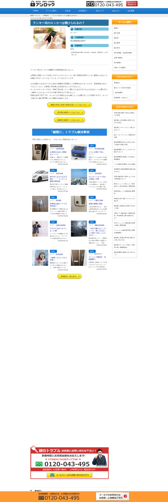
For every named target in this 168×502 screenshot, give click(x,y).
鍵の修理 (117, 43)
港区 (103, 477)
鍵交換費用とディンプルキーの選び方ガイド (124, 151)
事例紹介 (46, 15)
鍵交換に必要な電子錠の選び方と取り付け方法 (124, 239)
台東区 (116, 474)
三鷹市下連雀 (99, 200)
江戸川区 (77, 471)
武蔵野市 (39, 479)
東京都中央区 (129, 474)
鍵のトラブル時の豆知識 (122, 88)
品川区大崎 (59, 173)
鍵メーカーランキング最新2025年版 (124, 136)
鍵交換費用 (119, 92)
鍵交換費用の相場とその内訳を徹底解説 (124, 158)
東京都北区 (116, 471)
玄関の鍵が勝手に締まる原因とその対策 (124, 114)
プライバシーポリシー (40, 410)
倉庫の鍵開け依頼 (95, 204)
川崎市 (52, 479)
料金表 (67, 11)
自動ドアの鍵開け (120, 67)
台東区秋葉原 (60, 148)
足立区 (39, 471)
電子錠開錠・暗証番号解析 (123, 53)
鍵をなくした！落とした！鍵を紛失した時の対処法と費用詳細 (124, 185)
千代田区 (39, 477)
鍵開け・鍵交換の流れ (40, 449)
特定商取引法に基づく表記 (42, 413)
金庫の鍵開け (118, 58)
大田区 (90, 471)
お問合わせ (37, 455)
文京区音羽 (98, 173)
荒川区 (52, 471)
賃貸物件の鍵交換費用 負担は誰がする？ (124, 170)
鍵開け (92, 145)
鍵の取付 (117, 48)
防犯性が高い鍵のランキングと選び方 (124, 200)
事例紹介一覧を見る (68, 276)
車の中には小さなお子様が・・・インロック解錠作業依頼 (58, 179)
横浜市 (103, 479)
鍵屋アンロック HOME (41, 404)
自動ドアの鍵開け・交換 (72, 433)
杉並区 (78, 474)
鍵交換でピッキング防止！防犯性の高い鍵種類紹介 (124, 246)
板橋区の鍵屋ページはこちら (69, 120)
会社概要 (131, 11)
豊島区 (52, 477)
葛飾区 (103, 471)
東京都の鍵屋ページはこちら (69, 112)
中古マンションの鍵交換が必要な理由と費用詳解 (124, 224)
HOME (35, 11)
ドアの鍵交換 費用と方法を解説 (124, 164)
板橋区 (65, 471)
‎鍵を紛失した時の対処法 (72, 412)
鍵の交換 (117, 33)
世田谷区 (103, 474)
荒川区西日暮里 (99, 148)
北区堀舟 (58, 200)
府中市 (90, 479)
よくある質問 (37, 452)
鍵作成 (116, 38)
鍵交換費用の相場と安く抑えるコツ (124, 253)
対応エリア (100, 11)
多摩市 (65, 479)
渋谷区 (52, 474)
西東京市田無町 (77, 479)
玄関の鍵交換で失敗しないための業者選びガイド (124, 178)
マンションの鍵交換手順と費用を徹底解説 (124, 231)
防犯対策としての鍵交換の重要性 (124, 192)
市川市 (129, 479)
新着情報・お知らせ (121, 97)
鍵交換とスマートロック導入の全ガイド (124, 129)
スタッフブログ (69, 452)
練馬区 (78, 477)
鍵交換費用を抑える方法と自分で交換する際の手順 (124, 143)
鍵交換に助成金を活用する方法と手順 (124, 207)
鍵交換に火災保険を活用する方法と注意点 (124, 121)
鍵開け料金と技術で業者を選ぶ (74, 404)
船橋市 (116, 479)
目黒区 (116, 477)
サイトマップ (37, 416)
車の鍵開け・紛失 (70, 430)
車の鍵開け (118, 62)
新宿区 (65, 474)
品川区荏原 (59, 254)
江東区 (129, 471)
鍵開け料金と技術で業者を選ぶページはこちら (69, 105)
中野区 (65, 477)
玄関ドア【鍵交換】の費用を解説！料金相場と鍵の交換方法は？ (124, 215)
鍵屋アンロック (35, 15)
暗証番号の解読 (56, 145)
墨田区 (90, 474)
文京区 (90, 477)
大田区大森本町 (61, 225)
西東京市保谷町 (99, 225)
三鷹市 (129, 477)
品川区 (39, 474)
